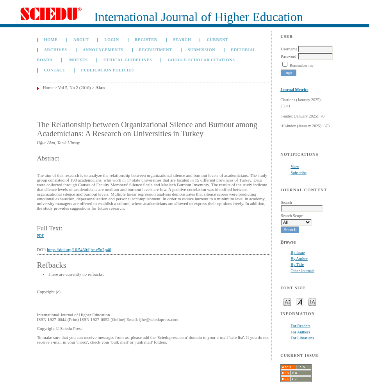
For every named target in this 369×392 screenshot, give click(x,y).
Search (182, 39)
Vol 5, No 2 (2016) (74, 87)
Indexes (78, 60)
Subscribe (299, 173)
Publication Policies (107, 70)
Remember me (302, 65)
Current (217, 39)
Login (111, 39)
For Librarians (302, 338)
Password (288, 56)
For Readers (300, 326)
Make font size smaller (287, 301)
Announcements (103, 50)
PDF (40, 236)
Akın (100, 87)
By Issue (298, 252)
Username (289, 49)
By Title (297, 264)
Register (146, 39)
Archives (55, 50)
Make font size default (300, 301)
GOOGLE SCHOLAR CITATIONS (201, 60)
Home (51, 39)
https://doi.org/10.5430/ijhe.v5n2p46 (79, 249)
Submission (201, 50)
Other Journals (302, 271)
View (295, 166)
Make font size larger (312, 301)
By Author (299, 259)
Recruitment (155, 50)
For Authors (300, 332)
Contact (55, 70)
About (81, 39)
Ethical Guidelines (127, 60)
